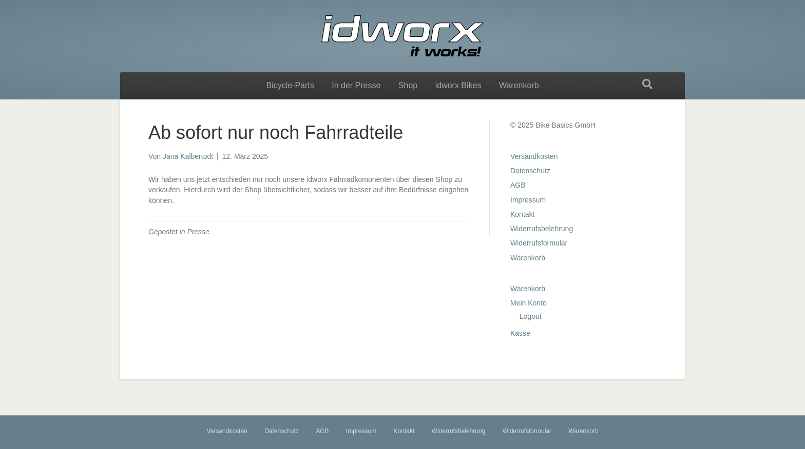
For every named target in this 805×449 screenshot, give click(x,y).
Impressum (528, 200)
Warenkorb (519, 85)
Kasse (520, 333)
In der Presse (356, 85)
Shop (407, 85)
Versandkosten (534, 156)
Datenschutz (530, 171)
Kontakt (522, 214)
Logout (531, 316)
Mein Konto (528, 303)
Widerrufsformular (538, 243)
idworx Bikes (458, 85)
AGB (518, 185)
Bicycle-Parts (290, 85)
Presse (198, 232)
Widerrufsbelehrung (541, 228)
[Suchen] (647, 84)
